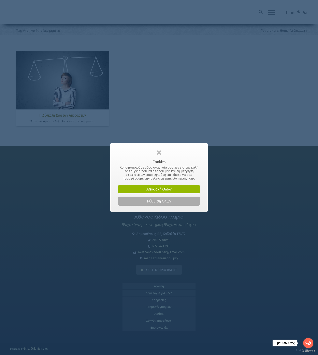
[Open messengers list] (308, 343)
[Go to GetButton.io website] (308, 351)
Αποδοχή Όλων (159, 189)
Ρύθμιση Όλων (159, 201)
